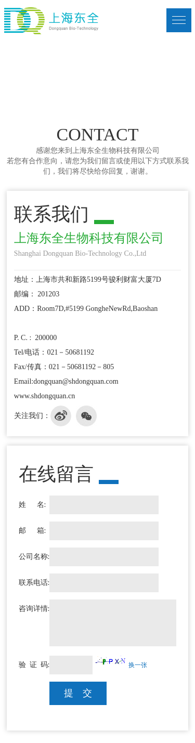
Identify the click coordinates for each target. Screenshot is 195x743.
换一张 (137, 665)
